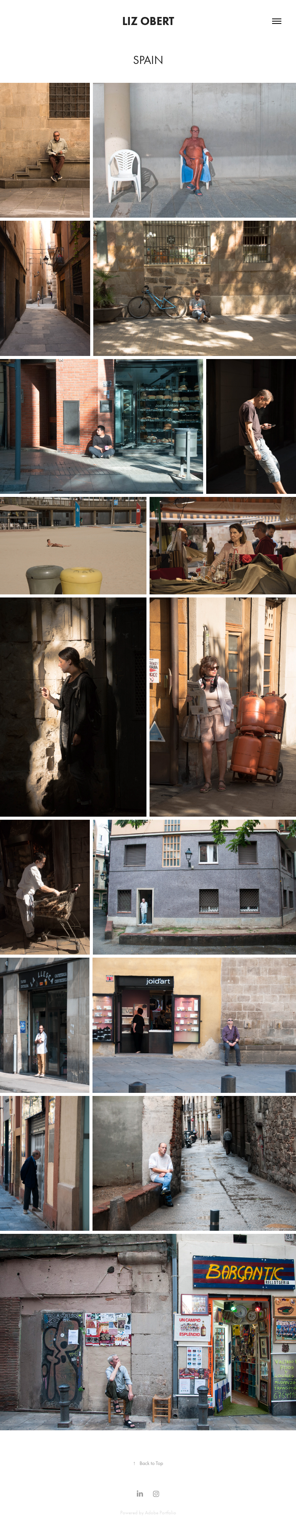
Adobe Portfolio (160, 1512)
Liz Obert (148, 21)
